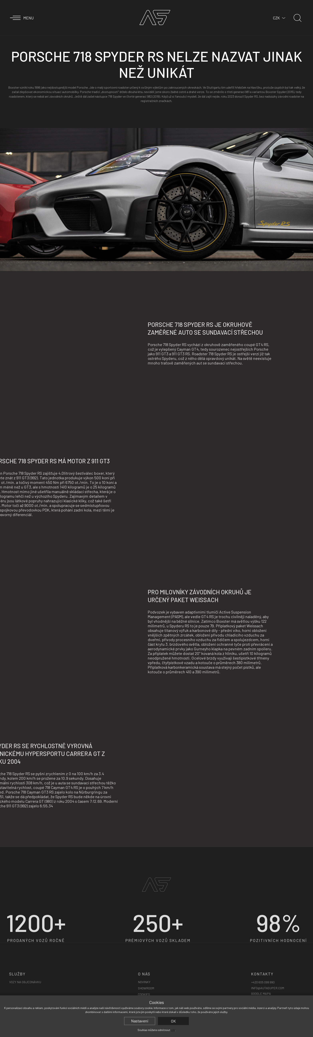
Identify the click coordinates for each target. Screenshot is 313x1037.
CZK (276, 17)
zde (173, 1030)
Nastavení (139, 1020)
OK (173, 1021)
